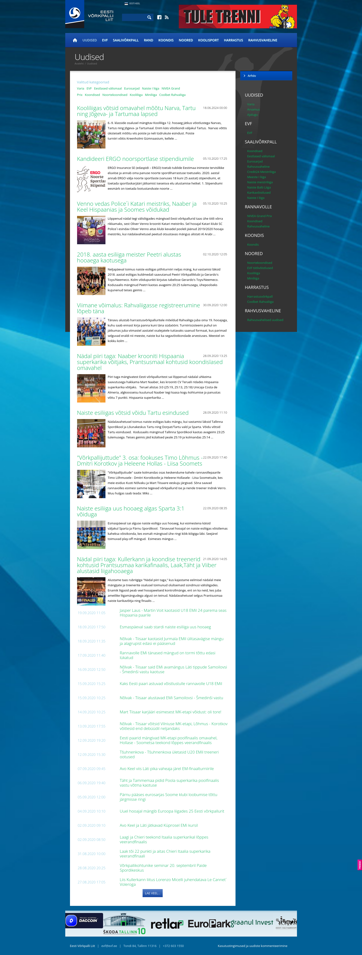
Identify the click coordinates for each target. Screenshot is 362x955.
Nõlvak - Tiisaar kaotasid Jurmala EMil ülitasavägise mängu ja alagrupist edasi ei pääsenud (172, 641)
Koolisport (208, 40)
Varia (80, 88)
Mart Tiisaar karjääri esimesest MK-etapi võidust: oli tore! (171, 712)
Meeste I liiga (256, 177)
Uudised (90, 40)
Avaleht (79, 63)
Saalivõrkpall (126, 40)
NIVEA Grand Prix (259, 216)
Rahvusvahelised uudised (265, 320)
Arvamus (253, 109)
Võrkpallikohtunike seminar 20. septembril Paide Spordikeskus (163, 868)
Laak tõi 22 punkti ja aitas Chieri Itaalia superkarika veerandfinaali (165, 853)
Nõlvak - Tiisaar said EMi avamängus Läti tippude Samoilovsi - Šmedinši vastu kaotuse (173, 669)
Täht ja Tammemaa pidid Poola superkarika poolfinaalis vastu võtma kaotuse (169, 783)
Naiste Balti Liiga (259, 187)
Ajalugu (252, 114)
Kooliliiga (136, 95)
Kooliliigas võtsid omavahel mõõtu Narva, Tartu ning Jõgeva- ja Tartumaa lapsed (136, 111)
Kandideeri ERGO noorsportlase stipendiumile (136, 159)
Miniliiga (151, 95)
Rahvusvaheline (262, 40)
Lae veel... (152, 893)
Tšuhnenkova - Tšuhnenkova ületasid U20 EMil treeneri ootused (169, 754)
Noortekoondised (114, 95)
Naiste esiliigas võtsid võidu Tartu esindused (133, 412)
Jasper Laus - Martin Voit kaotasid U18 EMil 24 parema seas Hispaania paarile (173, 613)
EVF (105, 40)
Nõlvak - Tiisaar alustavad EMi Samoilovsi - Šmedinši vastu (172, 697)
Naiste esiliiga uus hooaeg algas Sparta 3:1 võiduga (131, 511)
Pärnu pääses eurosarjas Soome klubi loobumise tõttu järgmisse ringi (168, 797)
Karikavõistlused (259, 192)
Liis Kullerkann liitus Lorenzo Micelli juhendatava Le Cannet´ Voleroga (173, 882)
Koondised (92, 95)
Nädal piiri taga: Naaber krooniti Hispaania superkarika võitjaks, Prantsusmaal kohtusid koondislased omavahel (150, 362)
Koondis (166, 40)
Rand (148, 40)
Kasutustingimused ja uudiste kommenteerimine (252, 946)
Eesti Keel (135, 3)
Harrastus (233, 40)
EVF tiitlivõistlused (260, 268)
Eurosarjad (132, 88)
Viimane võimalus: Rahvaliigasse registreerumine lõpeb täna (138, 308)
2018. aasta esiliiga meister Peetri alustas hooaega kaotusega (129, 257)
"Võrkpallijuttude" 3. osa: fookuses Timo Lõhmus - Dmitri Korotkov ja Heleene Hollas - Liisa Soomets (140, 460)
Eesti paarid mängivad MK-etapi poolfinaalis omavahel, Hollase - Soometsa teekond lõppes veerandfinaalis (169, 740)
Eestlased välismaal (108, 88)
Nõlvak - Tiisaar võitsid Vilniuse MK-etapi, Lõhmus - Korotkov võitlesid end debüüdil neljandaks (174, 726)
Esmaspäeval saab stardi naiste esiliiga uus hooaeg (166, 627)
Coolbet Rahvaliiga (172, 95)
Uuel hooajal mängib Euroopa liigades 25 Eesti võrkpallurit (172, 811)
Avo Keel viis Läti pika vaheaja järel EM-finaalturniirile (167, 768)
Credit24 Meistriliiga (261, 172)
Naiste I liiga (150, 88)
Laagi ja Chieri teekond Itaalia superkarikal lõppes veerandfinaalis (164, 839)
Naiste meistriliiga (260, 182)
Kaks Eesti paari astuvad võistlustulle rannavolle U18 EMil (171, 683)
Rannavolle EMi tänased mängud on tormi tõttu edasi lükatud (167, 655)
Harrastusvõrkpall (260, 296)
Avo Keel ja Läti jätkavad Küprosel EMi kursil (159, 825)
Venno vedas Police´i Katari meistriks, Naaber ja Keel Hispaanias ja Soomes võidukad (137, 206)
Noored (186, 40)
